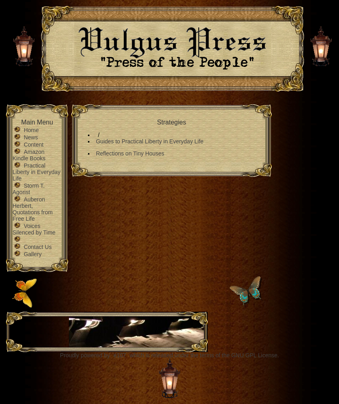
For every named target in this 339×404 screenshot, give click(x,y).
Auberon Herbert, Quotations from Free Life (32, 209)
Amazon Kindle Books (29, 155)
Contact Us (38, 247)
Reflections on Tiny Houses (130, 153)
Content (34, 144)
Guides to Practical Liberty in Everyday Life (150, 141)
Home (31, 130)
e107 (119, 355)
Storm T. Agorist (28, 188)
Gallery (33, 254)
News (31, 137)
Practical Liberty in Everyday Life (36, 172)
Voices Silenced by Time (34, 229)
